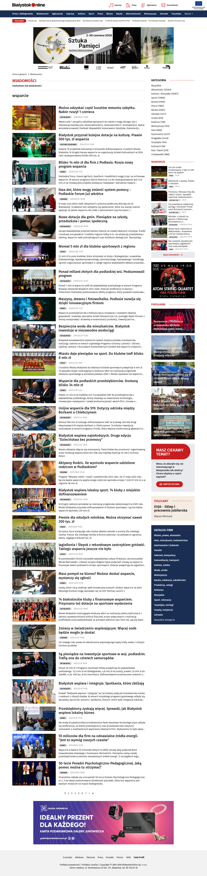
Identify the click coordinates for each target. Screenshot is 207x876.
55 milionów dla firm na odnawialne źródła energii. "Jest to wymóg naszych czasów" (98, 738)
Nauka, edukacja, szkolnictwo (170, 580)
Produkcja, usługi (163, 585)
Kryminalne (157, 134)
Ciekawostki (157, 154)
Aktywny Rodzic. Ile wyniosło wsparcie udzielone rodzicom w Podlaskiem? (97, 465)
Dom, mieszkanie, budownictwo (171, 540)
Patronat (90, 857)
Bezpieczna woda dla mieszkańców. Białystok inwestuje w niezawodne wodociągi (94, 328)
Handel (158, 550)
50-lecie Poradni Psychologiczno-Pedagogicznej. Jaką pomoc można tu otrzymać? (100, 765)
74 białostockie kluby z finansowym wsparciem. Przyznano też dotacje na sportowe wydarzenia (95, 601)
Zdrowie (164, 13)
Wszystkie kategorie (164, 619)
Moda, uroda (160, 570)
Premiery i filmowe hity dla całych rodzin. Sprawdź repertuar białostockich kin (181, 194)
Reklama (159, 590)
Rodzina (63, 472)
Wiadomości (42, 13)
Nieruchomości (133, 13)
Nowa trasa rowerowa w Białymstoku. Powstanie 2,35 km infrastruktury (180, 231)
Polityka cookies (90, 864)
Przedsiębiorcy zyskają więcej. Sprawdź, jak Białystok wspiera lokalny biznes (100, 711)
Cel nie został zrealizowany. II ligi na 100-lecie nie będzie (181, 170)
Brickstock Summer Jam (93, 21)
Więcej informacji (163, 516)
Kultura (81, 13)
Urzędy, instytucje (163, 610)
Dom (153, 130)
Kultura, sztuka (162, 565)
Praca (100, 13)
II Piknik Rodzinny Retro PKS (117, 21)
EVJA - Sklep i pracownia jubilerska (170, 508)
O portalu (67, 857)
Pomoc (120, 857)
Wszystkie (156, 86)
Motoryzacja (150, 13)
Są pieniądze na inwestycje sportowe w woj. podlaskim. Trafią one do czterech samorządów (102, 656)
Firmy (131, 5)
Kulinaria (156, 146)
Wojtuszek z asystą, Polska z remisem (181, 182)
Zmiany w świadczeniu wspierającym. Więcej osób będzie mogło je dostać (97, 630)
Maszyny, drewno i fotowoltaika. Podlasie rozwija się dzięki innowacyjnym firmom (100, 301)
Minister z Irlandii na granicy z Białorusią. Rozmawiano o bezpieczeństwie (178, 219)
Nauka (119, 13)
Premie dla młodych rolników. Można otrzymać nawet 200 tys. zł (100, 519)
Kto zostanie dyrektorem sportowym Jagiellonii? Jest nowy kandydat (180, 244)
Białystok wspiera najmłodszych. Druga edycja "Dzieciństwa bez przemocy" (95, 438)
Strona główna (19, 74)
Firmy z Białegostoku (22, 13)
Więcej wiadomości (171, 255)
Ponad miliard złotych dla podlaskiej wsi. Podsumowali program (101, 274)
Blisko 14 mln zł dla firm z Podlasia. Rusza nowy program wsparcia (96, 164)
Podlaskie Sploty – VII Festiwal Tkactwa (148, 21)
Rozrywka (159, 595)
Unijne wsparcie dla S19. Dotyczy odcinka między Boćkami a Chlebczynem (97, 410)
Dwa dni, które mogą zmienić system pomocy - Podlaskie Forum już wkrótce (95, 192)
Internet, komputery (164, 555)
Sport (91, 13)
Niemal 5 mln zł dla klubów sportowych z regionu (97, 246)
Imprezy (115, 5)
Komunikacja (169, 5)
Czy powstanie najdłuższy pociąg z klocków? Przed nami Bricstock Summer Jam (180, 207)
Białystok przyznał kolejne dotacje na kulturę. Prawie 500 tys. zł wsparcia (100, 137)
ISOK (128, 857)
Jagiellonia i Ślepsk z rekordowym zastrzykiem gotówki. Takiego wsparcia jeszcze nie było (102, 547)
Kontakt (110, 857)
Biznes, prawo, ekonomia (167, 535)
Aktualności (65, 117)
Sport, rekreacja (162, 600)
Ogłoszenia (148, 5)
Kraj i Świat (157, 150)
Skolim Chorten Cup (176, 21)
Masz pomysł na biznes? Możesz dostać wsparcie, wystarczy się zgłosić (97, 576)
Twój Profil (139, 857)
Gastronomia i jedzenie (166, 545)
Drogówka (156, 138)
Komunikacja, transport (166, 560)
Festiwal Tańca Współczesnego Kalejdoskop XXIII (59, 21)
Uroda (154, 118)
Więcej (189, 13)
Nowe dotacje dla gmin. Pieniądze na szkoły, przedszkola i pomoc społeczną (93, 219)
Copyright (104, 864)
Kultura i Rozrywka (68, 145)
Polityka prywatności (70, 864)
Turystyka (176, 13)
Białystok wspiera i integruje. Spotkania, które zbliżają (101, 683)
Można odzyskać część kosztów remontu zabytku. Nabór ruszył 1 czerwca (97, 110)
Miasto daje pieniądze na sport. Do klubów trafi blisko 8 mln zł (101, 356)
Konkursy (33, 21)
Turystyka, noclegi (163, 605)
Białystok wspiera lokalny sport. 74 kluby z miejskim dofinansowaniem (99, 492)
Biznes (109, 13)
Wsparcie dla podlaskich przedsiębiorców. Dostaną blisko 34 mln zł (98, 383)
